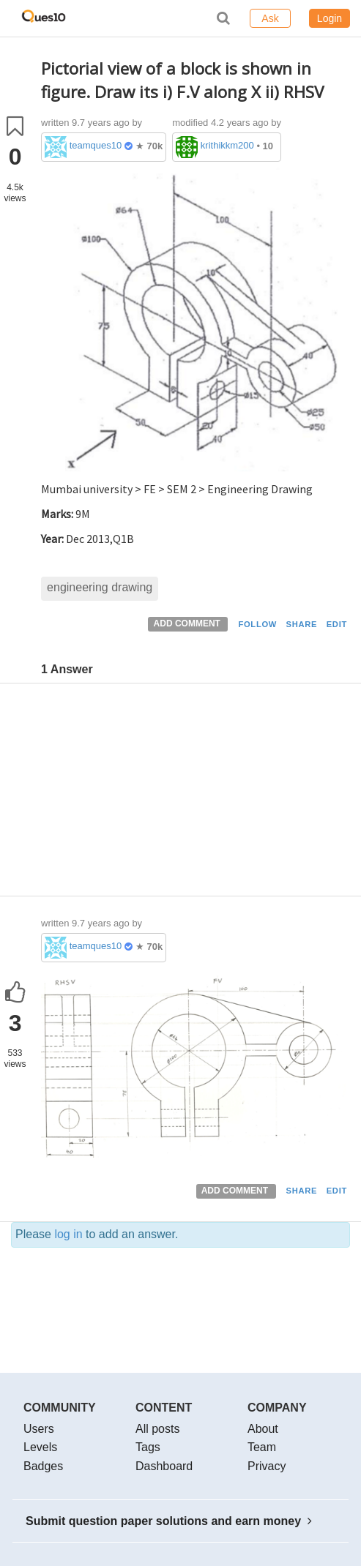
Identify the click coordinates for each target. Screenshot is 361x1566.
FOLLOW (257, 624)
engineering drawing (99, 587)
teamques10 (96, 145)
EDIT (337, 624)
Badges (43, 1466)
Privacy (267, 1466)
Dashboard (164, 1466)
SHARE (302, 624)
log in (68, 1234)
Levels (40, 1447)
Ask (269, 18)
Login (329, 18)
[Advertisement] (195, 793)
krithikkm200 (227, 145)
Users (38, 1429)
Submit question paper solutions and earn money (169, 1521)
